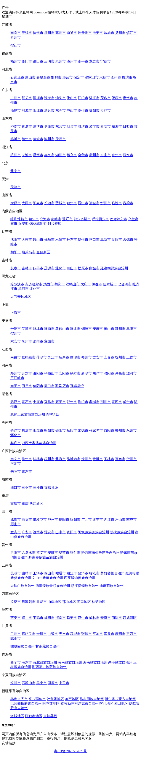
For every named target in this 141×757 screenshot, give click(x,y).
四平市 (38, 268)
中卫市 (64, 683)
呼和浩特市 (19, 219)
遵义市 (41, 552)
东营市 (60, 126)
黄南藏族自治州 (70, 662)
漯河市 (131, 373)
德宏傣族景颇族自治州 (52, 586)
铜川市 (27, 618)
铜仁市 (75, 552)
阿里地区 (84, 602)
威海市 (117, 126)
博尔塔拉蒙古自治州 (120, 699)
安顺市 (53, 552)
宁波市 (27, 155)
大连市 (27, 239)
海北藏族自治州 (45, 662)
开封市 (27, 373)
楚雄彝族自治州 (112, 573)
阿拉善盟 (54, 223)
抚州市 (120, 357)
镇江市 (131, 33)
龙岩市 (94, 61)
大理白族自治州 (22, 586)
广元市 (86, 519)
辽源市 (49, 268)
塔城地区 (17, 716)
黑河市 (23, 289)
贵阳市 (15, 552)
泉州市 (60, 61)
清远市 (49, 110)
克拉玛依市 (37, 699)
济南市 (15, 126)
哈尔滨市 (17, 284)
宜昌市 (49, 402)
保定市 (79, 77)
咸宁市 (128, 402)
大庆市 (85, 284)
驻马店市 (62, 386)
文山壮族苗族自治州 (47, 578)
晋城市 (60, 203)
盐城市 (109, 33)
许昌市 (120, 373)
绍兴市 (72, 155)
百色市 (120, 459)
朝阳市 (15, 252)
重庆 (25, 503)
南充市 (131, 519)
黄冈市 (117, 402)
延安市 (72, 618)
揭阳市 (94, 110)
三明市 (49, 61)
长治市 (49, 203)
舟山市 (105, 155)
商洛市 (117, 618)
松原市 (83, 268)
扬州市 (120, 33)
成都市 (15, 519)
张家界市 (96, 430)
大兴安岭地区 (20, 297)
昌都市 (41, 602)
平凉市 (98, 634)
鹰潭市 (75, 357)
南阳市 (15, 386)
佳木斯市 (110, 284)
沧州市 (116, 77)
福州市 (15, 61)
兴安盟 (23, 223)
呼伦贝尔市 (100, 219)
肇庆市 (117, 98)
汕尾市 (15, 110)
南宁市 (15, 459)
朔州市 (72, 203)
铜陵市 (86, 329)
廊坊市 (127, 77)
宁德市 (105, 61)
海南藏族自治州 (95, 662)
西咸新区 (130, 618)
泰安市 (105, 126)
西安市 (15, 618)
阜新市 (105, 239)
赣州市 (86, 357)
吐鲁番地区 (55, 699)
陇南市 (15, 638)
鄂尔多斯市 (82, 219)
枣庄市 (49, 126)
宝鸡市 (38, 618)
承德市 (104, 77)
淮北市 (75, 329)
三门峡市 (17, 378)
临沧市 (94, 573)
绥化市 (34, 289)
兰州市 (15, 634)
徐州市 (38, 33)
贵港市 (98, 459)
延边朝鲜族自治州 (114, 268)
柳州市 (27, 459)
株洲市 (27, 430)
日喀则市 (28, 602)
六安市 (15, 341)
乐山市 (120, 519)
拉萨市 (15, 602)
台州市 (117, 155)
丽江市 (72, 573)
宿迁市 (15, 45)
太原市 (15, 203)
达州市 (38, 532)
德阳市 (64, 519)
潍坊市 (83, 126)
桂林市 (38, 459)
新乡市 (86, 373)
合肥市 (15, 329)
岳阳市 (72, 430)
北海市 (60, 459)
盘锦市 (128, 239)
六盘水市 (28, 552)
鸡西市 (48, 284)
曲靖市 (27, 573)
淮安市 (98, 33)
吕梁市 (128, 203)
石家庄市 (17, 77)
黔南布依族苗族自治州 (46, 557)
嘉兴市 (49, 155)
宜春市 (109, 357)
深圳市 (38, 98)
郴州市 (120, 430)
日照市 (128, 126)
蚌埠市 (38, 329)
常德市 (83, 430)
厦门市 (27, 61)
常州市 (49, 33)
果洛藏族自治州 (120, 662)
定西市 (131, 634)
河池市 (15, 463)
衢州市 (94, 155)
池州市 (38, 341)
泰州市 (15, 37)
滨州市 (49, 139)
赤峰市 (56, 219)
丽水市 (128, 155)
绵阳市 (75, 519)
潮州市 (83, 110)
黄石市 (27, 402)
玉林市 (109, 459)
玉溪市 (38, 573)
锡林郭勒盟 (38, 223)
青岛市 (27, 126)
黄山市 (109, 329)
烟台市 (72, 126)
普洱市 (83, 573)
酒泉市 (109, 634)
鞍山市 (38, 239)
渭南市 (60, 618)
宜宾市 (15, 532)
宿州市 (15, 333)
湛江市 (94, 98)
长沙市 (15, 430)
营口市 (94, 239)
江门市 (83, 98)
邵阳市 (60, 430)
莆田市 (38, 61)
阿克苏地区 (51, 703)
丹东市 (72, 239)
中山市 (72, 110)
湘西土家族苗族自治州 (39, 443)
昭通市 (60, 573)
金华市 (83, 155)
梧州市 (49, 459)
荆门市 (83, 402)
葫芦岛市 (28, 252)
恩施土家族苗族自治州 (27, 414)
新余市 (64, 357)
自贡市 (27, 519)
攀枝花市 (40, 519)
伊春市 (97, 284)
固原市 (53, 683)
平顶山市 (51, 373)
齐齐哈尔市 (33, 284)
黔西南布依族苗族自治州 (100, 552)
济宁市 (94, 126)
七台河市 (124, 284)
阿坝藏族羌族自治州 (93, 532)
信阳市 (38, 386)
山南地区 (54, 602)
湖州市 (60, 155)
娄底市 (15, 443)
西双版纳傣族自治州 (79, 578)
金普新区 (43, 252)
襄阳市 (60, 402)
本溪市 (60, 239)
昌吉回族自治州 (92, 699)
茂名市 (105, 98)
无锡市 (27, 33)
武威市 (75, 634)
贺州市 (131, 459)
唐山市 (30, 77)
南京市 (15, 33)
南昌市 (15, 357)
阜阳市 (131, 329)
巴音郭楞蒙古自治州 (26, 703)
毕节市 (64, 552)
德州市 (27, 139)
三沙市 (38, 487)
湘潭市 (38, 430)
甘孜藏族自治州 (122, 532)
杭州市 (15, 155)
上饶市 (131, 357)
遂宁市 (98, 519)
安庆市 (98, 329)
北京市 (15, 171)
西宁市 (15, 662)
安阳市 (64, 373)
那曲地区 (69, 602)
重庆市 (15, 503)
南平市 (83, 61)
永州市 (131, 430)
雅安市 (49, 532)
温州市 (38, 155)
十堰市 (38, 402)
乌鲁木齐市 (19, 699)
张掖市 (86, 634)
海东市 (27, 662)
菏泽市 (60, 139)
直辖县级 (77, 386)
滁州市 (120, 329)
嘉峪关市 (28, 634)
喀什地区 (106, 703)
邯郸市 (56, 77)
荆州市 (105, 402)
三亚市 (27, 487)
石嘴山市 (28, 683)
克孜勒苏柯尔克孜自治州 (80, 703)
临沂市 (15, 139)
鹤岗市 (59, 284)
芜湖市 (27, 329)
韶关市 (27, 98)
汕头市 (60, 98)
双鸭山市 (73, 284)
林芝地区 (99, 602)
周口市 (49, 386)
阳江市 (38, 110)
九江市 (53, 357)
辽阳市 (117, 239)
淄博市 (38, 126)
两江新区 (36, 503)
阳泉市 (38, 203)
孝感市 (94, 402)
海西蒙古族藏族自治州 (49, 667)
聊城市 (38, 139)
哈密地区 (72, 699)
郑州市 (15, 373)
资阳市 (72, 532)
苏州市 (60, 33)
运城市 (94, 203)
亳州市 (27, 341)
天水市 (64, 634)
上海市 (15, 313)
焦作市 (98, 373)
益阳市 (109, 430)
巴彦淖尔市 (118, 219)
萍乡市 (41, 357)
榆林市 (94, 618)
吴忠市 (41, 683)
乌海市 (45, 219)
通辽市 (67, 219)
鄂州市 (72, 402)
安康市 (105, 618)
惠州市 (128, 98)
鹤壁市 (75, 373)
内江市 (109, 519)
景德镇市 (28, 357)
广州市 (15, 98)
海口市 (15, 487)
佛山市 (72, 98)
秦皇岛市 (43, 77)
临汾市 (117, 203)
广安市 (27, 532)
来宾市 (15, 471)
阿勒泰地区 (33, 716)
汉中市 (83, 618)
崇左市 (27, 471)
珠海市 (49, 98)
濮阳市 (109, 373)
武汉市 (15, 402)
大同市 (27, 203)
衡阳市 (49, 430)
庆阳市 (120, 634)
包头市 (34, 219)
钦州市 (86, 459)
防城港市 (73, 459)
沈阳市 (15, 239)
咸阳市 (49, 618)
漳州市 (72, 61)
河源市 (27, 110)
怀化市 (15, 435)
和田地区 (121, 703)
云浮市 (105, 110)
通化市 (60, 268)
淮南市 (49, 329)
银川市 (15, 683)
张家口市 (92, 77)
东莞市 (60, 110)
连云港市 (85, 33)
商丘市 (27, 386)
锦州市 (83, 239)
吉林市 (27, 268)
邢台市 (67, 77)
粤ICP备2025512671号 (70, 751)
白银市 (53, 634)
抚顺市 (49, 239)
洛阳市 (38, 373)
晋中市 (83, 203)
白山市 (72, 268)
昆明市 (15, 573)
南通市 (72, 33)
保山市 (49, 573)
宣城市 (49, 341)
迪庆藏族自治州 (111, 586)
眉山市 (15, 524)
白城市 (94, 268)
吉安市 (98, 357)
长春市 (15, 268)
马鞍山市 (62, 329)
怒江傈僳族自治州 (85, 586)
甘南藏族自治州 (47, 646)
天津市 (15, 187)
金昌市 (41, 634)
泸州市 (53, 519)
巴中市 (60, 532)
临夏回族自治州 (22, 646)
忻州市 (105, 203)
